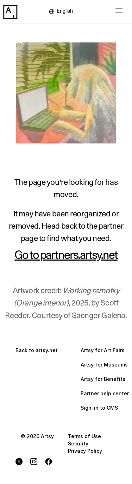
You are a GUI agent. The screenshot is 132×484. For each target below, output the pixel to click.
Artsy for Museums (104, 365)
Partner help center (105, 393)
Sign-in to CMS (99, 408)
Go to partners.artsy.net (66, 255)
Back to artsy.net (36, 350)
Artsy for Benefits (103, 379)
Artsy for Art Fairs (103, 350)
